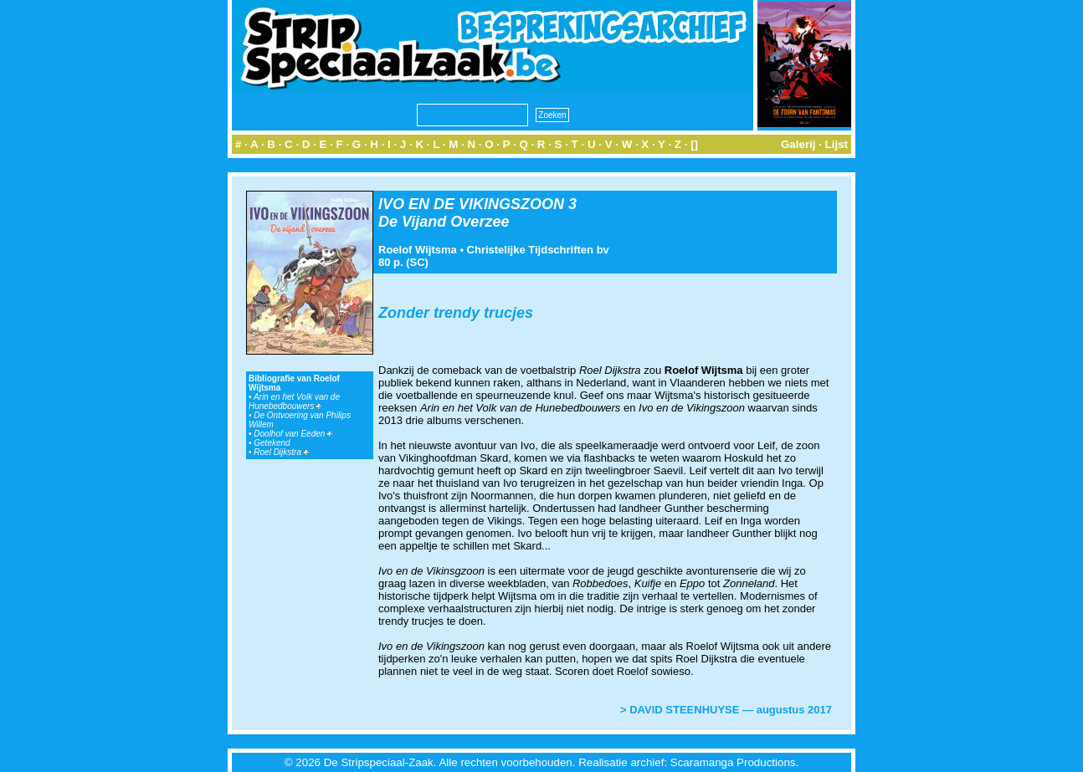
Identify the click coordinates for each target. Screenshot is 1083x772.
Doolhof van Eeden (293, 433)
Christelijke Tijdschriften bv (538, 249)
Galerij (798, 144)
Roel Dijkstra (281, 452)
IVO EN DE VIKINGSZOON (471, 204)
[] (694, 144)
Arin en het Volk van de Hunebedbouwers (294, 401)
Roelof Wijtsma (417, 249)
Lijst (836, 144)
